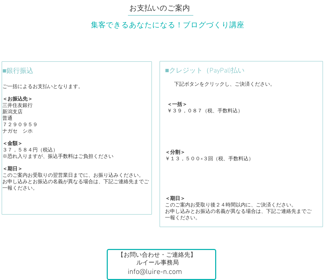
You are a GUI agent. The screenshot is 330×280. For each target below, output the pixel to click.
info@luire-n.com (155, 272)
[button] (161, 264)
